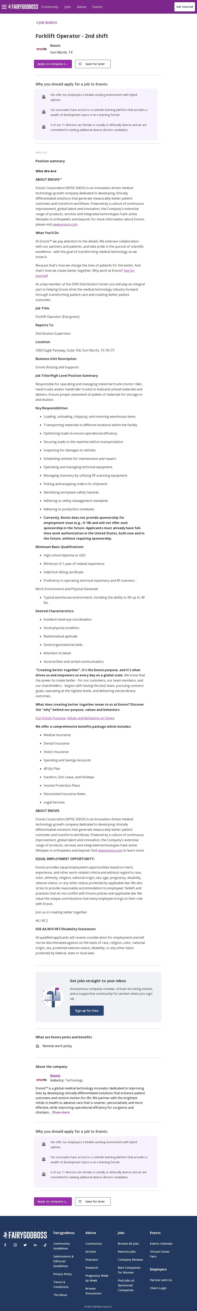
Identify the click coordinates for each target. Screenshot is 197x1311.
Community (49, 7)
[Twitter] (25, 1245)
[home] (23, 9)
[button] (93, 64)
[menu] (5, 3)
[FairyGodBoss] (25, 1236)
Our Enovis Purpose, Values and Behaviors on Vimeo (75, 718)
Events (97, 7)
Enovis (55, 1076)
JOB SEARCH (46, 23)
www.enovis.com (65, 224)
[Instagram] (15, 1245)
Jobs (67, 7)
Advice (81, 7)
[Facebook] (5, 1245)
